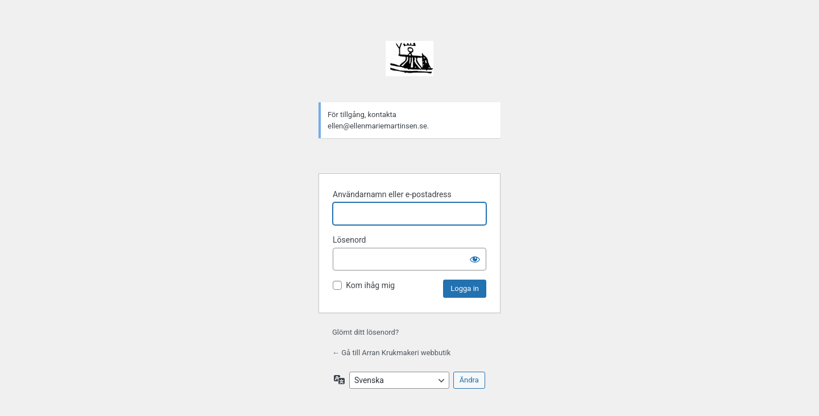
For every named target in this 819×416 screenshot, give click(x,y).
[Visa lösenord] (475, 259)
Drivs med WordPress (409, 65)
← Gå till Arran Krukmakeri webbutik (391, 352)
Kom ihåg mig (370, 285)
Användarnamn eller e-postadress (392, 194)
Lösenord (349, 239)
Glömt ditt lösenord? (365, 332)
